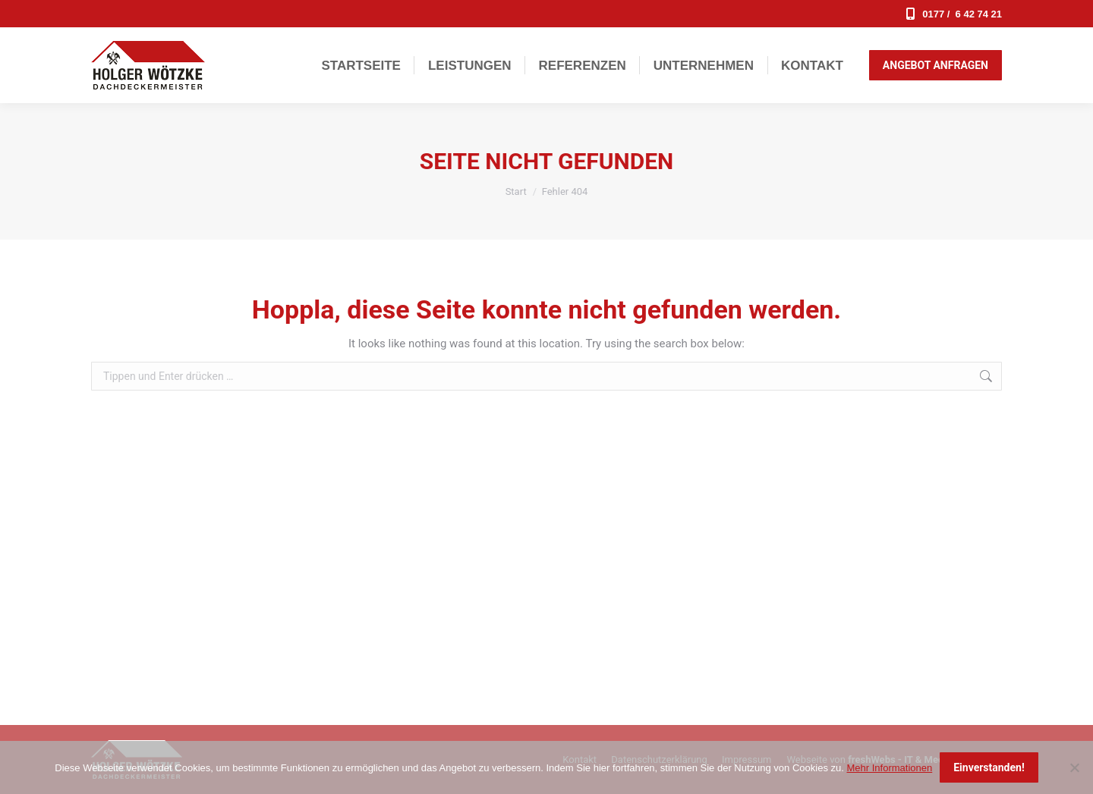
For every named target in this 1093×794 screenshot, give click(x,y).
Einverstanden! (988, 767)
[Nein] (1074, 767)
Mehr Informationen (889, 768)
